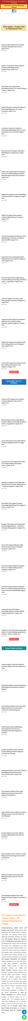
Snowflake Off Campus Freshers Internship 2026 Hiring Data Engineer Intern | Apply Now (13, 505)
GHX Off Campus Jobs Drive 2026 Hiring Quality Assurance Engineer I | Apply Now (13, 300)
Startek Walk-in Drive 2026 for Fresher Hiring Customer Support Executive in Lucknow (13, 855)
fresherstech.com (11, 1003)
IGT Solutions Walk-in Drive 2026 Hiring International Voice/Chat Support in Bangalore (12, 793)
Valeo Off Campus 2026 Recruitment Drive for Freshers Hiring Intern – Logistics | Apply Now (12, 567)
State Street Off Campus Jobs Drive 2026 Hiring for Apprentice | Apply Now (12, 152)
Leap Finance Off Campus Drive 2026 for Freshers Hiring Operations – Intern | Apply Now (13, 463)
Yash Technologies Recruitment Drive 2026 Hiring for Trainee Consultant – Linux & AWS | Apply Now (13, 238)
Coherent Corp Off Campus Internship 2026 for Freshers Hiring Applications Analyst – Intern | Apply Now (13, 632)
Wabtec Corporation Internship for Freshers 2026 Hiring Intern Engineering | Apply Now (12, 67)
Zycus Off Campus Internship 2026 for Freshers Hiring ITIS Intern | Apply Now (13, 442)
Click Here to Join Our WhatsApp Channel (14, 6)
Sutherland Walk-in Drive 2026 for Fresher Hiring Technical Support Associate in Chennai (12, 751)
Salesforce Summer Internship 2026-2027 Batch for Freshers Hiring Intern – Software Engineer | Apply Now (13, 484)
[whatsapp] (24, 1017)
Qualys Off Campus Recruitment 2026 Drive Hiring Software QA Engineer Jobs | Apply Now (13, 344)
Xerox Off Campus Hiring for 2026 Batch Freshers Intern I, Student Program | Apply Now (12, 547)
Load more (14, 372)
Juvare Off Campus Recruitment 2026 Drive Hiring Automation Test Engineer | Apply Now (13, 365)
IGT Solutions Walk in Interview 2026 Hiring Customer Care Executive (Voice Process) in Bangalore (13, 708)
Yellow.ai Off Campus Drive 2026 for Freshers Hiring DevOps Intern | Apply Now (12, 46)
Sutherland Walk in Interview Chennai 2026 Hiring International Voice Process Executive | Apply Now (13, 772)
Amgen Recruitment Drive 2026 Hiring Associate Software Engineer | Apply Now (13, 196)
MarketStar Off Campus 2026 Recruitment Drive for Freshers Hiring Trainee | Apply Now (13, 88)
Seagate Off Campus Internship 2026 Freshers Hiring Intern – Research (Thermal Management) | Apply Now (13, 526)
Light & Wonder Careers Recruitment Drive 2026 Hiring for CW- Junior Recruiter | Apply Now (13, 109)
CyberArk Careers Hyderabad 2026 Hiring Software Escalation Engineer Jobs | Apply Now (13, 258)
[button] (2, 11)
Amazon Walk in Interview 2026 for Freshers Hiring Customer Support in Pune (13, 666)
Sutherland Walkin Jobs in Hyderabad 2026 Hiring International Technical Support (13, 687)
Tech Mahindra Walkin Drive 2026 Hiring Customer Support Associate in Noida (13, 897)
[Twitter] (24, 1012)
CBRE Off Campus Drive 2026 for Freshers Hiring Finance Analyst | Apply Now (12, 217)
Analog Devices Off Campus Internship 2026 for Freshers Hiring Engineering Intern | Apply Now (12, 611)
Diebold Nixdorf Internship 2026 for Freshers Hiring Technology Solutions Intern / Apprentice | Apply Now (13, 279)
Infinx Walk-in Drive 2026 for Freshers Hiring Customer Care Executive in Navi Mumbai (13, 814)
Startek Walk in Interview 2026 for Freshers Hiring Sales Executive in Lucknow (12, 835)
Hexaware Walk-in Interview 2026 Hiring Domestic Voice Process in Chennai (12, 876)
